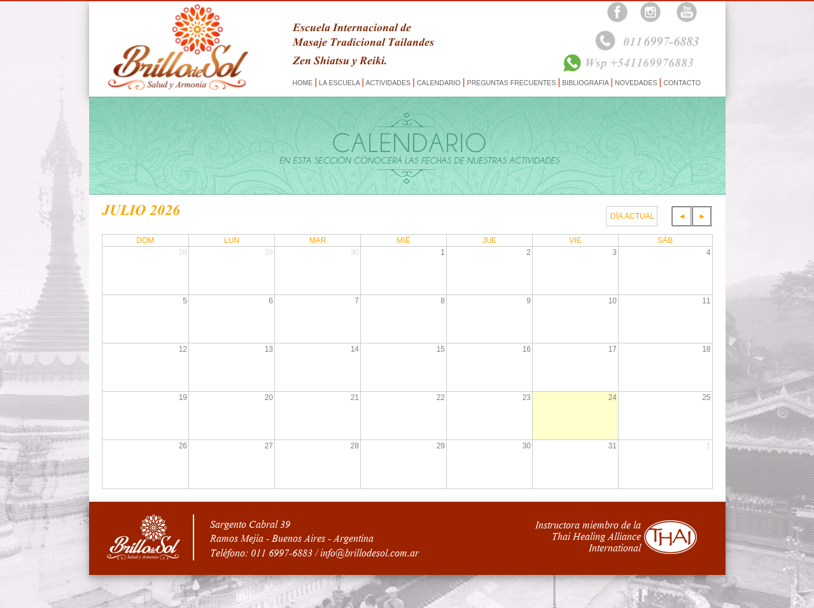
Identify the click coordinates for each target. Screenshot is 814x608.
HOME (304, 82)
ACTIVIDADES (388, 82)
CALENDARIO (439, 82)
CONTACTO (680, 82)
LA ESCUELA (339, 82)
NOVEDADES (636, 82)
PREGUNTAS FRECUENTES (511, 82)
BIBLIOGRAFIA (585, 82)
